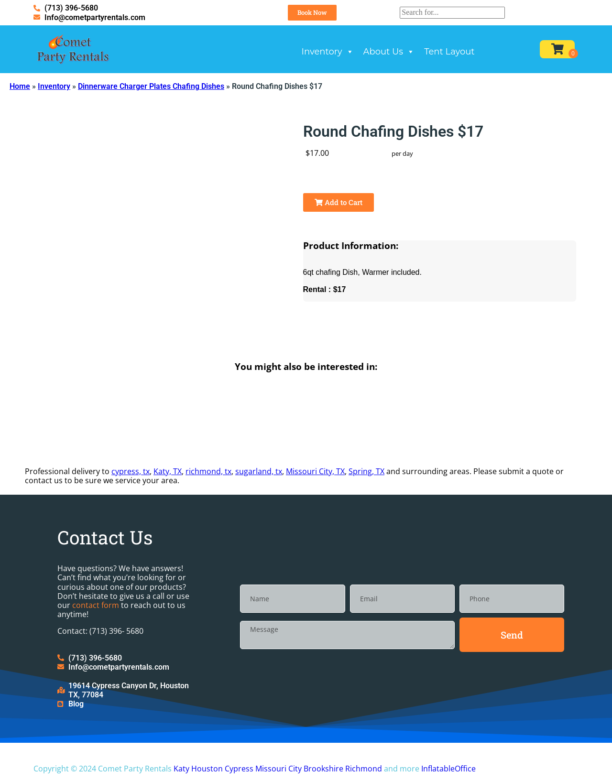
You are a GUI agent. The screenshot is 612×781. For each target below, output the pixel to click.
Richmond (363, 768)
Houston (207, 768)
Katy (181, 768)
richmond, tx (208, 471)
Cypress (239, 768)
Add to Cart (338, 202)
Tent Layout (449, 51)
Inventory (328, 51)
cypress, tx (130, 471)
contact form (95, 605)
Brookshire (323, 768)
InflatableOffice (448, 768)
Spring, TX (366, 471)
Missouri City (278, 768)
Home (20, 86)
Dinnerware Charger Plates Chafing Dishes (151, 86)
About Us (389, 51)
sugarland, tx (258, 471)
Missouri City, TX (315, 471)
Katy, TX (167, 471)
